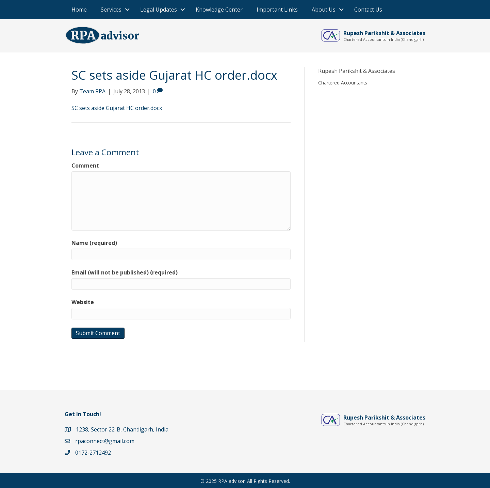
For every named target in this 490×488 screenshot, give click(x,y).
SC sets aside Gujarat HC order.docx (116, 108)
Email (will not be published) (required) (124, 272)
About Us (324, 9)
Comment (85, 165)
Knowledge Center (219, 9)
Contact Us (368, 9)
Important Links (277, 9)
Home (79, 9)
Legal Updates (158, 9)
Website (82, 302)
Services (111, 9)
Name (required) (94, 243)
